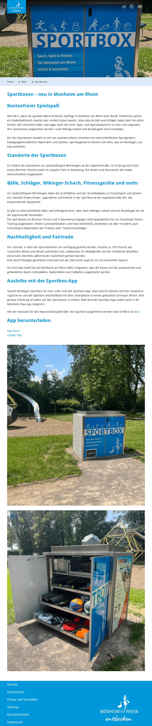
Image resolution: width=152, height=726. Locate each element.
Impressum (15, 722)
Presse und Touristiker (22, 699)
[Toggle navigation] (140, 6)
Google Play (14, 335)
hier (137, 311)
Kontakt (12, 684)
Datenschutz (15, 692)
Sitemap (13, 707)
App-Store (13, 330)
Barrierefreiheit (18, 714)
